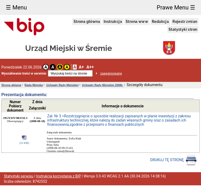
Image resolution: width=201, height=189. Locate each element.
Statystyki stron (183, 29)
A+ (81, 67)
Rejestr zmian (184, 21)
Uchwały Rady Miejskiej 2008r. (102, 85)
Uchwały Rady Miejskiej (62, 85)
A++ (90, 67)
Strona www (137, 21)
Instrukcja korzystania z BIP (58, 176)
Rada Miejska (34, 85)
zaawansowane (111, 73)
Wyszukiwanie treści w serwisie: (24, 73)
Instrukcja (113, 21)
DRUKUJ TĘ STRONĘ (173, 160)
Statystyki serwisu (19, 176)
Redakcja (160, 21)
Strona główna (87, 21)
